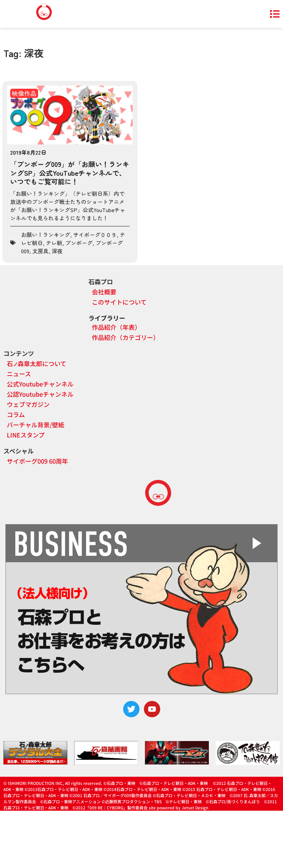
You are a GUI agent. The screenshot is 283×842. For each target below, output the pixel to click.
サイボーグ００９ (95, 234)
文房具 (40, 251)
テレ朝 (54, 243)
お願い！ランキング (45, 234)
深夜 (57, 251)
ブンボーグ (79, 243)
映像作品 (24, 93)
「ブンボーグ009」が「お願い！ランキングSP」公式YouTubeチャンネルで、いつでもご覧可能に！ (69, 172)
